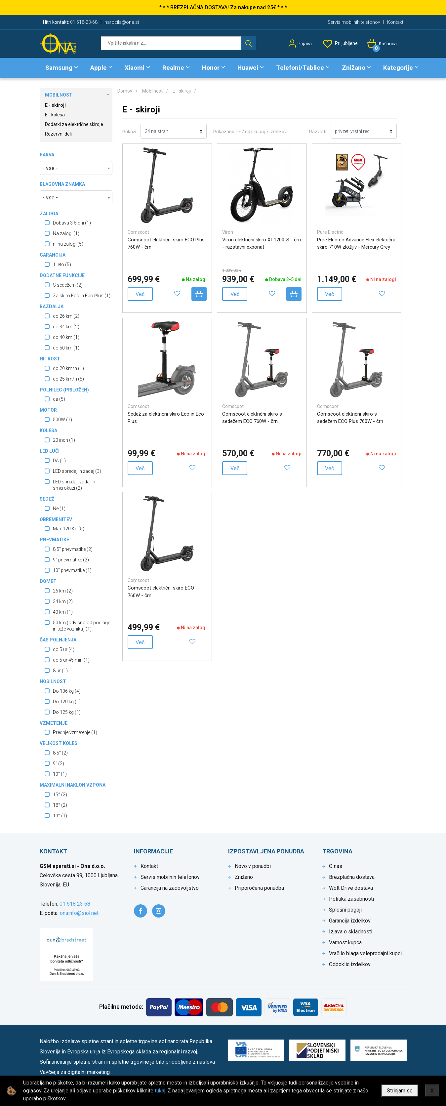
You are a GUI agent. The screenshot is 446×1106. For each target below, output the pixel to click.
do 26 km (66, 316)
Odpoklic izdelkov (350, 964)
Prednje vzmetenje (75, 732)
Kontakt (395, 22)
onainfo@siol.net (79, 913)
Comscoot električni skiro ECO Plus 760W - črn (166, 243)
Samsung (58, 67)
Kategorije (398, 67)
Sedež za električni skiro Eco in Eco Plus (166, 418)
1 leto (62, 264)
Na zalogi (66, 233)
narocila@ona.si (121, 22)
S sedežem (68, 285)
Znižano (353, 67)
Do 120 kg (67, 701)
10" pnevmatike (72, 570)
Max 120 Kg (68, 528)
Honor (211, 67)
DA (59, 460)
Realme (173, 67)
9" (58, 763)
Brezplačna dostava (352, 877)
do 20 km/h (68, 368)
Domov (124, 91)
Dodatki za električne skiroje (74, 124)
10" (60, 774)
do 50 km (66, 347)
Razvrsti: (318, 131)
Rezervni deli (58, 134)
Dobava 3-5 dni (72, 222)
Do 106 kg (67, 691)
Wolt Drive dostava (351, 888)
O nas (335, 866)
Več (140, 294)
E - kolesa (55, 114)
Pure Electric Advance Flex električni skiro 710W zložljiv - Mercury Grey (356, 243)
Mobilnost (58, 95)
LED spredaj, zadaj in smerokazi (74, 485)
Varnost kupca (345, 942)
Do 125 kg (67, 712)
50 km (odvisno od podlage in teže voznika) (81, 626)
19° (60, 815)
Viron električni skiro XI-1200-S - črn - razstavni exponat (261, 243)
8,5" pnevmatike (73, 549)
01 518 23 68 (75, 904)
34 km (63, 601)
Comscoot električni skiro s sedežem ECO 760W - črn (252, 418)
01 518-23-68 (84, 22)
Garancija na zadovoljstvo (170, 888)
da (59, 399)
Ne (59, 508)
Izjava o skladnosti (350, 931)
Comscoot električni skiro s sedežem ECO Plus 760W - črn (350, 418)
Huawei (247, 67)
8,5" (60, 753)
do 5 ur (63, 649)
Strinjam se (400, 1090)
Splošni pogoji (345, 910)
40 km (63, 612)
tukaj (160, 1090)
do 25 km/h (68, 379)
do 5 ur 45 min (71, 660)
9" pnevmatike (71, 559)
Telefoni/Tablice (300, 67)
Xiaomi (134, 67)
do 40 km (66, 337)
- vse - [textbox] (50, 168)
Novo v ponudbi (253, 866)
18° (60, 805)
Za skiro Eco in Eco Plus (81, 295)
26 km (63, 591)
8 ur (60, 670)
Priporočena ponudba (259, 888)
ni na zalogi (68, 244)
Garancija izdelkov (350, 921)
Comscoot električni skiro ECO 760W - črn (161, 591)
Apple (98, 67)
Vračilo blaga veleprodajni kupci (365, 953)
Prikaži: (129, 131)
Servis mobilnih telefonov (354, 22)
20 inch (64, 440)
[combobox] (76, 168)
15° (60, 794)
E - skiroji (55, 105)
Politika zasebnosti (351, 899)
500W (62, 419)
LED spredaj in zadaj (77, 471)
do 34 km (66, 326)
